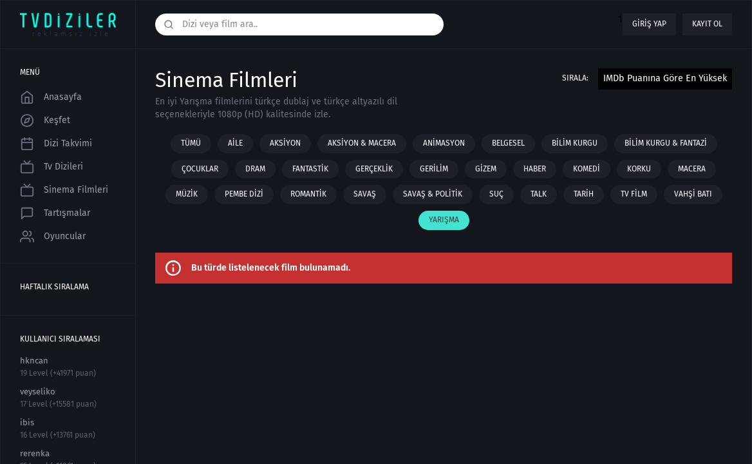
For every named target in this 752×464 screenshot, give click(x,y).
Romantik (308, 193)
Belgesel (508, 143)
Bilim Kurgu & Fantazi (666, 143)
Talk (539, 193)
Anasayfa (51, 97)
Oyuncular (53, 236)
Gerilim (434, 168)
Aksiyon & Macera (362, 143)
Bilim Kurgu (574, 143)
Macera (692, 168)
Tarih (584, 193)
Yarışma (444, 219)
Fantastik (310, 168)
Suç (496, 193)
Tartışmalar (55, 213)
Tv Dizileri (51, 167)
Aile (235, 143)
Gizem (485, 168)
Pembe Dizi (244, 193)
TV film (634, 193)
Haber (534, 168)
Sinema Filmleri (64, 190)
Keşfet (45, 120)
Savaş (364, 193)
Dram (255, 168)
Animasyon (444, 143)
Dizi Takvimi (56, 144)
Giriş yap (649, 23)
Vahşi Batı (693, 193)
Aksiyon (285, 143)
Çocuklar (200, 168)
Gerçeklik (374, 168)
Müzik (187, 193)
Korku (639, 168)
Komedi (586, 168)
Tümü (191, 143)
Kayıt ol (707, 23)
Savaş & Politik (432, 193)
